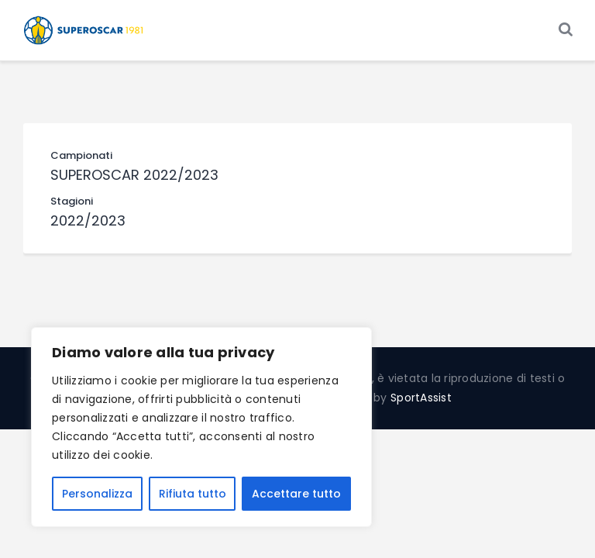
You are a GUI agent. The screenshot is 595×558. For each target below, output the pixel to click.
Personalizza (97, 493)
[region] (201, 427)
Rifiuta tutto (192, 493)
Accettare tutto (296, 493)
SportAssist (421, 397)
